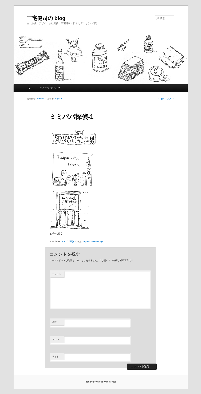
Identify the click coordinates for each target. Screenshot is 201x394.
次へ (170, 98)
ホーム (31, 88)
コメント (57, 274)
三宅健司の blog (46, 18)
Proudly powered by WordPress (100, 382)
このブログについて (50, 88)
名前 (54, 322)
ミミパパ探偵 (67, 241)
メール (55, 339)
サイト (55, 356)
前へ (161, 98)
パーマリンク (97, 241)
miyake (58, 98)
